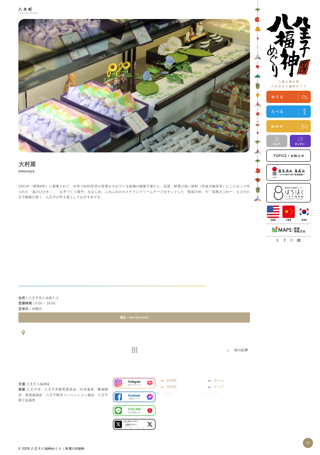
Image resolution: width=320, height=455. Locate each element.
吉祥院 (171, 389)
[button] (134, 324)
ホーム (218, 389)
